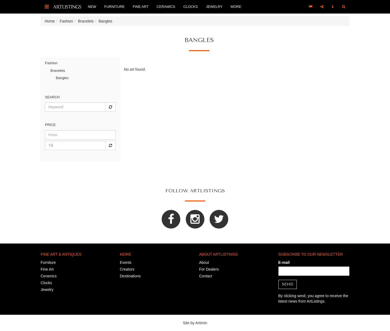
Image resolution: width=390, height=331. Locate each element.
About (204, 262)
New (92, 7)
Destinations (130, 276)
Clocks (190, 7)
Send (287, 284)
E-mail (284, 262)
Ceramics (166, 7)
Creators (127, 269)
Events (126, 262)
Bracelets (57, 71)
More (236, 7)
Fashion (51, 63)
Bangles (62, 78)
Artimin (201, 323)
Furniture (114, 7)
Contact (205, 276)
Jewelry (214, 7)
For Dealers (209, 269)
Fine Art (140, 7)
